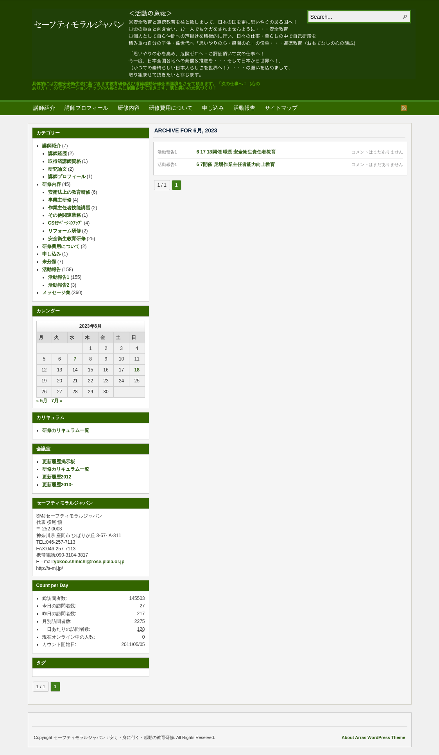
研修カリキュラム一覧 (65, 430)
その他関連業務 (64, 215)
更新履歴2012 (57, 477)
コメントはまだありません (377, 152)
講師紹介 (44, 108)
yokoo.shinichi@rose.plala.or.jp (89, 561)
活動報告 (244, 108)
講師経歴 (57, 153)
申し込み (213, 108)
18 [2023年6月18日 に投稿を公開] (137, 370)
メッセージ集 (56, 292)
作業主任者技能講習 (69, 208)
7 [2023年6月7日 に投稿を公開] (75, 359)
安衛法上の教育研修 (69, 192)
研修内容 (129, 108)
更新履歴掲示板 (58, 461)
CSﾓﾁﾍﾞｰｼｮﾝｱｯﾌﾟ (65, 223)
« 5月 (42, 400)
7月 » (57, 400)
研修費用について (171, 108)
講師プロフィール (86, 108)
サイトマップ (281, 108)
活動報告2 (59, 285)
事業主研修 (60, 200)
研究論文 (57, 169)
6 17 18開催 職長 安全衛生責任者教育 (236, 152)
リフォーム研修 (64, 231)
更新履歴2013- (57, 484)
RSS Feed (404, 108)
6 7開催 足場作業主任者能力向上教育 (236, 164)
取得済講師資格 (64, 161)
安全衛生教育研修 (67, 238)
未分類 (49, 261)
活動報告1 (59, 277)
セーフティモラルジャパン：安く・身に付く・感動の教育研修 (224, 44)
